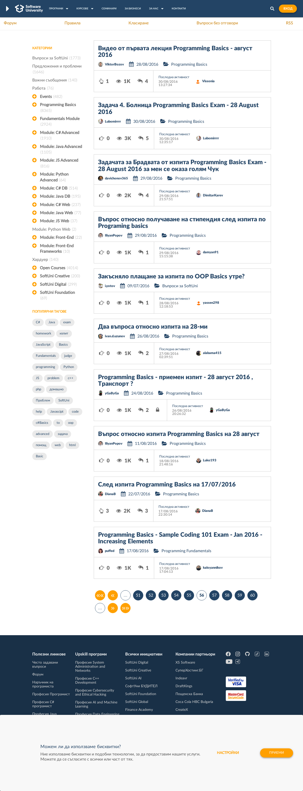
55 (189, 595)
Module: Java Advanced (61, 150)
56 (201, 595)
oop (70, 423)
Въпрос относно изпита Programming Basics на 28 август (178, 434)
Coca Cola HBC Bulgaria (194, 702)
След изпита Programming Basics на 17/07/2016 (167, 485)
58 (227, 595)
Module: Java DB (60, 196)
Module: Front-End (61, 237)
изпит (64, 333)
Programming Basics (58, 108)
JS (37, 378)
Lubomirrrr (113, 121)
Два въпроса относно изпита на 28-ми (153, 327)
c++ (70, 378)
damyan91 (211, 252)
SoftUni (63, 400)
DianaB (110, 494)
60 (252, 595)
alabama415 (212, 353)
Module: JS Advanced (59, 163)
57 (214, 595)
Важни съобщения (54, 80)
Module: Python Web (54, 229)
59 (239, 595)
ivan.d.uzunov (115, 336)
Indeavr (181, 678)
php (38, 389)
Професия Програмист (51, 694)
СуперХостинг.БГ (189, 670)
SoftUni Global (136, 702)
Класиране (139, 23)
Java (52, 322)
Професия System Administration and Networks (90, 666)
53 (163, 595)
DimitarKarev (213, 195)
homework (43, 333)
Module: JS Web (58, 221)
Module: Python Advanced (54, 177)
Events (51, 96)
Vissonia (208, 81)
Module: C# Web (60, 205)
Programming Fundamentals (186, 551)
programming (45, 367)
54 (176, 595)
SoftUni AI (133, 678)
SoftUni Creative (60, 276)
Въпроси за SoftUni (56, 58)
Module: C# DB (59, 188)
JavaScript (43, 344)
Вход (287, 8)
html (72, 445)
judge (68, 356)
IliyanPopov (113, 235)
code (75, 411)
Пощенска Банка (189, 694)
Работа (43, 88)
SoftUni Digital (58, 284)
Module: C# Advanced (59, 136)
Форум (10, 23)
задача (63, 434)
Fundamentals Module (59, 122)
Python (68, 367)
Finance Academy (139, 710)
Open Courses (59, 268)
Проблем (43, 400)
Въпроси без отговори (217, 23)
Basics (63, 344)
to (58, 423)
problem (53, 378)
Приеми (276, 753)
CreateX (182, 710)
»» (125, 608)
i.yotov (110, 286)
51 (138, 595)
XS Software (185, 662)
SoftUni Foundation (57, 296)
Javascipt (56, 411)
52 (151, 595)
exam (67, 322)
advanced (42, 434)
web (58, 445)
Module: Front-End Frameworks (57, 249)
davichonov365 (116, 178)
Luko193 (209, 460)
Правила (73, 23)
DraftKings (184, 686)
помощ (41, 445)
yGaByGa (112, 393)
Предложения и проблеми (57, 69)
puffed (109, 551)
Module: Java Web (60, 213)
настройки (225, 753)
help (39, 411)
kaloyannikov (213, 567)
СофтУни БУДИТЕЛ (141, 686)
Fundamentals (46, 356)
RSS (289, 23)
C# (38, 322)
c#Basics (42, 423)
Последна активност (173, 77)
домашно (56, 389)
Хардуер (45, 259)
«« (100, 595)
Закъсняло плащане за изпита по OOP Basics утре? (171, 277)
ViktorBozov (114, 64)
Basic (39, 456)
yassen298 (211, 303)
